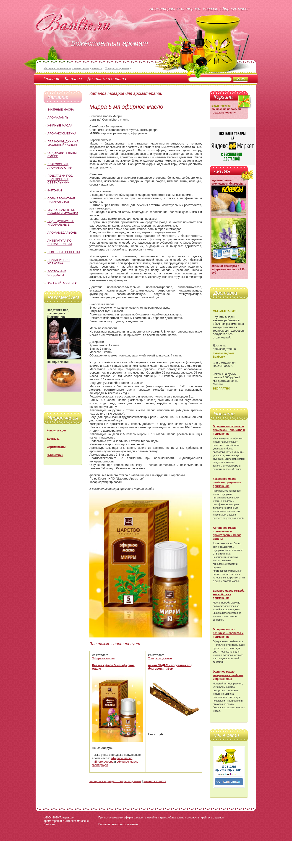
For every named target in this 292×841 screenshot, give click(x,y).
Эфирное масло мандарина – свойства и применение (228, 675)
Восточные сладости (56, 273)
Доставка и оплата (106, 78)
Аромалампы (58, 117)
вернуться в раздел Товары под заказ (115, 781)
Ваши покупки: (221, 105)
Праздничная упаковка (58, 261)
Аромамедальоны (62, 232)
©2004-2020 (51, 817)
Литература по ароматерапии (59, 242)
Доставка (53, 438)
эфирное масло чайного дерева (112, 759)
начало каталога (154, 781)
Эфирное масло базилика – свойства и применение (228, 633)
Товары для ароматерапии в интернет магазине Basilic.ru (66, 821)
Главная (51, 78)
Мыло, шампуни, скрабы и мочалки (62, 211)
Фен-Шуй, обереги (62, 282)
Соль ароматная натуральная (61, 200)
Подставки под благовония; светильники (60, 179)
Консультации (56, 430)
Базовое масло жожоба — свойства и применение (228, 594)
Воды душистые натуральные (60, 222)
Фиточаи (54, 190)
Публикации (55, 455)
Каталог (73, 78)
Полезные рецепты (63, 252)
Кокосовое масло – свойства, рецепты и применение (227, 482)
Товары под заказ (160, 658)
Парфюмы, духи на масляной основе (62, 143)
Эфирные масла (60, 109)
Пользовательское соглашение (118, 824)
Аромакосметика (61, 133)
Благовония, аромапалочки (59, 166)
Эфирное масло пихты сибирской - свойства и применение (229, 430)
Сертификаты (56, 447)
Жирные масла (59, 125)
